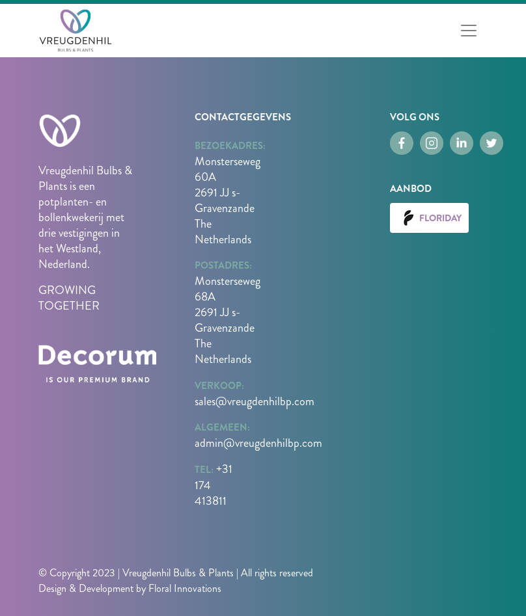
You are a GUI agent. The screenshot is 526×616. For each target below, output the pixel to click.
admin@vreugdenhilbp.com (258, 443)
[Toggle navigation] (468, 31)
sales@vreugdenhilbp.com (254, 401)
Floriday (429, 218)
